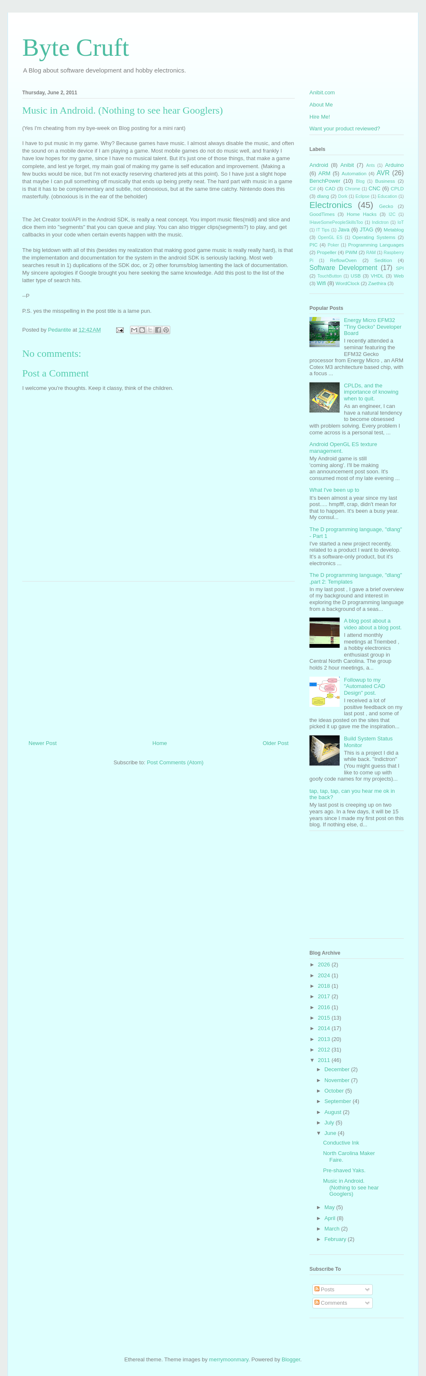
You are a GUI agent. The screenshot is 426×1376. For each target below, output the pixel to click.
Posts (324, 1289)
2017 (325, 996)
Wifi (321, 283)
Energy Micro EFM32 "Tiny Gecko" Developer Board (372, 326)
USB (356, 275)
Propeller (327, 252)
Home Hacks (362, 214)
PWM (351, 252)
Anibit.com (322, 92)
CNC (374, 188)
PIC (313, 244)
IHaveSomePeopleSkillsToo (336, 222)
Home (160, 743)
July (330, 1122)
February (336, 1239)
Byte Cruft (75, 47)
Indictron (380, 222)
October (335, 1091)
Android (318, 165)
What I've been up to (334, 490)
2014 (325, 1028)
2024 (325, 975)
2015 (325, 1018)
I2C (392, 214)
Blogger (291, 1359)
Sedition (383, 260)
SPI (400, 268)
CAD (330, 188)
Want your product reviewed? (344, 128)
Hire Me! (319, 117)
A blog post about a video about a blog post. (373, 624)
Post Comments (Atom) (175, 762)
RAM (371, 252)
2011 (325, 1060)
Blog (360, 181)
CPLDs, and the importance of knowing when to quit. (371, 392)
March (333, 1228)
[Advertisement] (158, 657)
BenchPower (324, 181)
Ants (370, 165)
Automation (354, 173)
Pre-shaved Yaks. (344, 1170)
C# (312, 188)
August (334, 1112)
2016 (325, 1007)
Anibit (347, 165)
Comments (330, 1303)
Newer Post (43, 743)
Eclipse (363, 196)
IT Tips (323, 230)
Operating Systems (374, 237)
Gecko (386, 206)
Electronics (330, 205)
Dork (342, 196)
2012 (325, 1049)
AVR (383, 173)
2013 (325, 1039)
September (339, 1101)
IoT (400, 222)
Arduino (394, 165)
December (338, 1069)
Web (399, 275)
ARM (324, 173)
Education (387, 196)
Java (343, 229)
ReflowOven (343, 260)
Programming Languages (376, 244)
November (338, 1080)
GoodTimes (322, 214)
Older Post (275, 743)
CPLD (397, 188)
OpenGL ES (330, 237)
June (331, 1133)
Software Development (343, 267)
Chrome (352, 189)
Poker (333, 245)
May (330, 1207)
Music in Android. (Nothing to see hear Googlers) (351, 1187)
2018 (325, 986)
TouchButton (329, 276)
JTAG (366, 229)
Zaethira (377, 283)
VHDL (377, 275)
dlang (323, 196)
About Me (321, 104)
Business (385, 181)
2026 (325, 964)
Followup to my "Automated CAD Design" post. (364, 686)
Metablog (394, 229)
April (331, 1218)
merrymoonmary (229, 1359)
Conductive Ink (341, 1143)
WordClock (347, 283)
